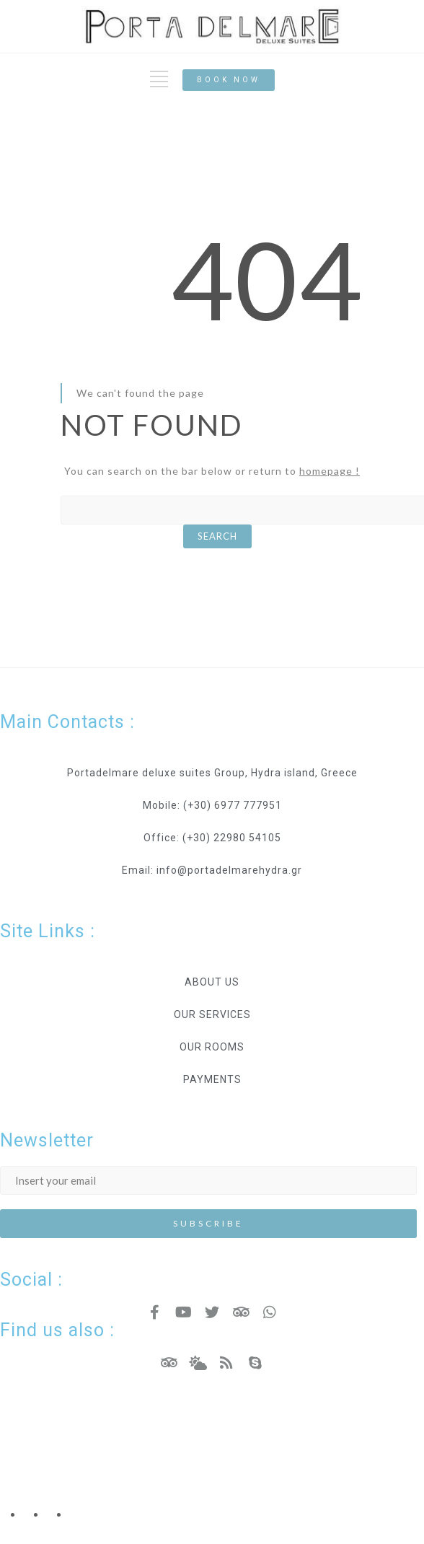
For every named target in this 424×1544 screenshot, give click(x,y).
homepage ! (329, 471)
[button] (228, 80)
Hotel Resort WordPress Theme (83, 1430)
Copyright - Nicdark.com (62, 1465)
